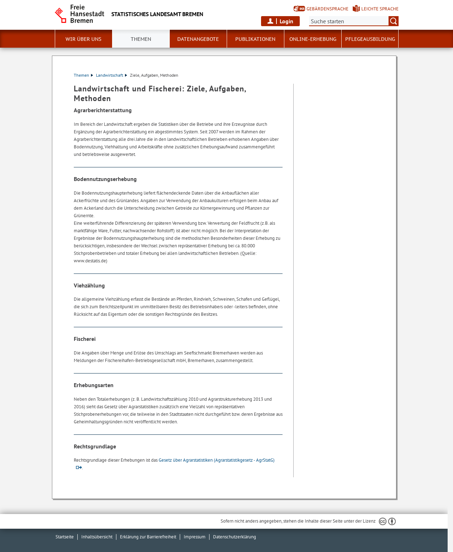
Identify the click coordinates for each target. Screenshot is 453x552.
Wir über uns (83, 39)
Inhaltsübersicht (96, 537)
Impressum (195, 537)
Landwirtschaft (111, 75)
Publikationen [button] (255, 39)
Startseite (65, 537)
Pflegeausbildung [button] (370, 39)
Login (286, 21)
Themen (141, 39)
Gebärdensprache (327, 9)
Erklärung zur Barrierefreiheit (148, 537)
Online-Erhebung (312, 39)
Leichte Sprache (380, 9)
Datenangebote (198, 39)
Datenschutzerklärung (234, 537)
